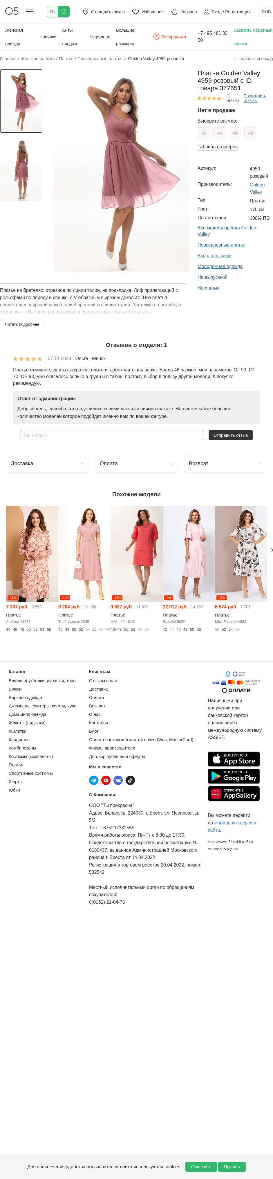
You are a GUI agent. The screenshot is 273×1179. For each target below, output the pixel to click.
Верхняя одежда (25, 697)
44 (219, 133)
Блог (93, 731)
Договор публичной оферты (117, 756)
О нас (95, 714)
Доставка (98, 688)
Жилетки (17, 731)
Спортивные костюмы (31, 773)
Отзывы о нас (103, 680)
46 (235, 133)
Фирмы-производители (112, 747)
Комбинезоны (22, 747)
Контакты (98, 722)
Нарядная (100, 36)
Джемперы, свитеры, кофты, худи (43, 705)
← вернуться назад (253, 58)
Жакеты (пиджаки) (27, 722)
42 (204, 133)
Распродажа (169, 36)
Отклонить (201, 1166)
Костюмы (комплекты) (31, 756)
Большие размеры (125, 37)
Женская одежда (14, 37)
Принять (232, 1166)
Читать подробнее (22, 324)
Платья (16, 764)
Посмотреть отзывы (255, 98)
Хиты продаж (69, 37)
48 (250, 133)
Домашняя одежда (27, 714)
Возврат (97, 705)
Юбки (14, 790)
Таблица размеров (218, 146)
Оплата (96, 697)
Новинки (48, 36)
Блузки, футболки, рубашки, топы (42, 680)
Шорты (16, 781)
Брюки (15, 688)
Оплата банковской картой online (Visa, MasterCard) (141, 739)
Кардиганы (19, 739)
